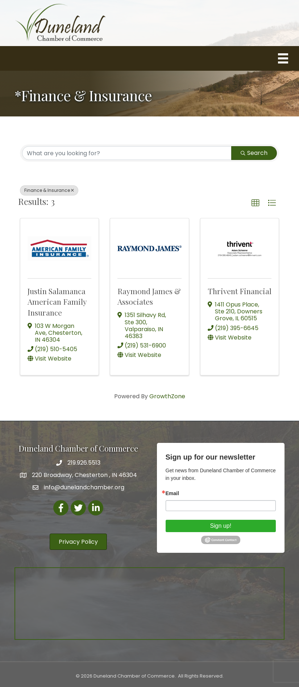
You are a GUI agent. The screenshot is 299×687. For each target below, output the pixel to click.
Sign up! (220, 526)
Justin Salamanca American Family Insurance (57, 301)
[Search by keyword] (127, 153)
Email (172, 493)
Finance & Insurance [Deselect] (49, 190)
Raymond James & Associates (149, 296)
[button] (255, 203)
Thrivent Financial (239, 291)
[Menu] (283, 58)
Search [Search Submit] (254, 153)
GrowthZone (167, 396)
